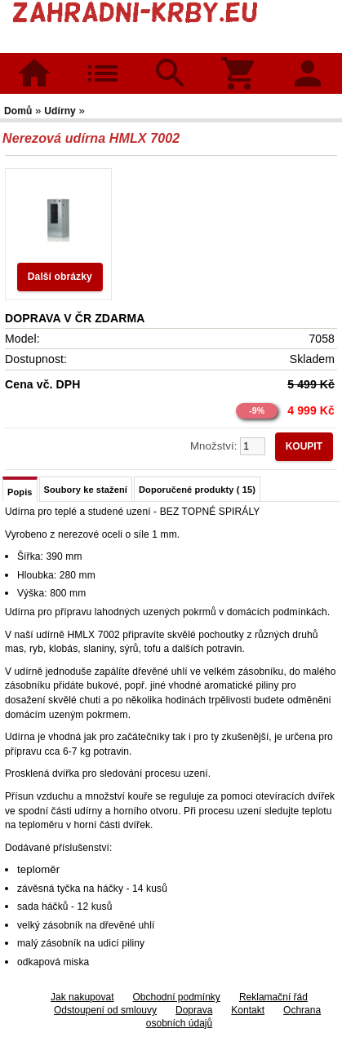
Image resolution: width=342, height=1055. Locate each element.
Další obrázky (60, 276)
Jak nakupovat (82, 997)
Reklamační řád (273, 997)
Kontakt (247, 1010)
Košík (239, 62)
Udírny (61, 111)
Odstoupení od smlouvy (105, 1010)
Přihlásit (307, 62)
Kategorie (102, 62)
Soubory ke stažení (85, 489)
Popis (20, 492)
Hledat (171, 62)
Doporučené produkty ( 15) (197, 489)
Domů (34, 73)
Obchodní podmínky (176, 997)
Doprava (193, 1010)
